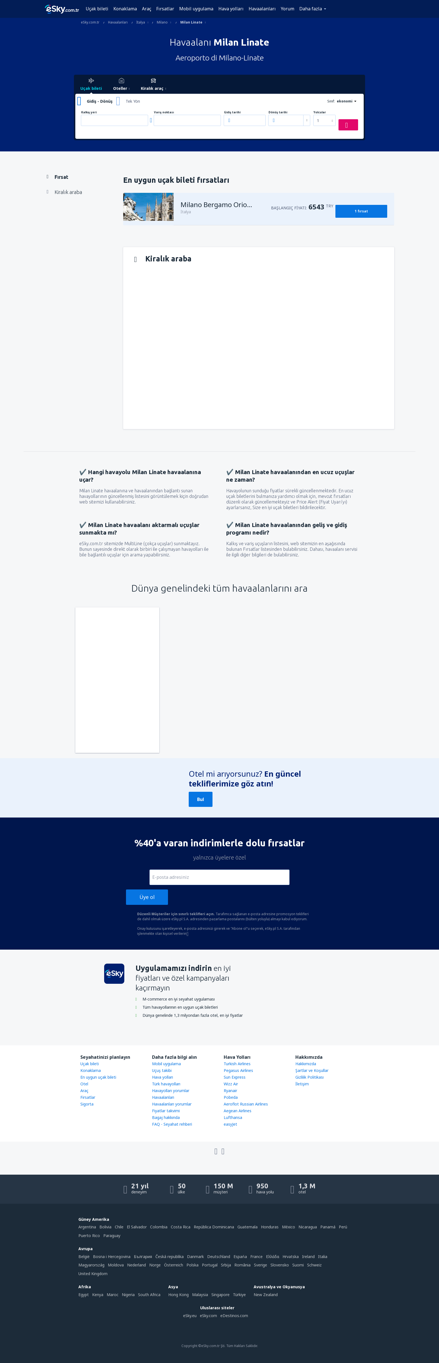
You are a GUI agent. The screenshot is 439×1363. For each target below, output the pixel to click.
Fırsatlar (165, 9)
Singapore (220, 1294)
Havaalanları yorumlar (172, 1104)
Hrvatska (290, 1256)
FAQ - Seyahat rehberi (172, 1124)
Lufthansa (233, 1117)
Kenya (97, 1294)
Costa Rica (180, 1226)
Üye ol (147, 897)
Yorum (287, 9)
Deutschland (218, 1256)
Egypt (83, 1294)
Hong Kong (178, 1294)
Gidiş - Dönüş (100, 101)
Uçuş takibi (162, 1070)
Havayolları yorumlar (170, 1090)
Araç (146, 9)
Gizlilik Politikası (309, 1077)
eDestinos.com (234, 1315)
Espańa (240, 1256)
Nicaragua (307, 1226)
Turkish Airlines (237, 1063)
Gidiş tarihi (232, 112)
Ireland (308, 1256)
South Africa (149, 1294)
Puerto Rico (89, 1235)
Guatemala (247, 1226)
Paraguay (111, 1235)
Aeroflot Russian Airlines (246, 1104)
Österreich (173, 1265)
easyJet (230, 1124)
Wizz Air (231, 1083)
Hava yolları (231, 9)
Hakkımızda (305, 1063)
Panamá (327, 1226)
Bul (200, 799)
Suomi (298, 1265)
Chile (119, 1226)
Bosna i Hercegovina (111, 1256)
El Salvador (137, 1226)
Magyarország (91, 1265)
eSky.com (208, 1315)
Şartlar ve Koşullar (311, 1070)
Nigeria (128, 1294)
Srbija (226, 1265)
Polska (192, 1265)
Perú (343, 1226)
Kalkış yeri (89, 112)
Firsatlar (87, 1097)
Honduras (270, 1226)
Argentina (87, 1226)
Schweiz (314, 1265)
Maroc (112, 1294)
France (256, 1256)
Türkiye (239, 1294)
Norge (155, 1265)
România (242, 1265)
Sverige (260, 1265)
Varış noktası (164, 112)
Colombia (158, 1226)
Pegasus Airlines (238, 1070)
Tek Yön (133, 101)
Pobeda (231, 1097)
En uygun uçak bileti (98, 1077)
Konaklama (125, 9)
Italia (322, 1256)
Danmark (195, 1256)
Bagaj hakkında (166, 1117)
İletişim (302, 1083)
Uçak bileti (97, 9)
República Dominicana (214, 1226)
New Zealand (266, 1294)
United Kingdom (93, 1273)
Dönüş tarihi (277, 112)
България (143, 1256)
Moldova (116, 1265)
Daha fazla (310, 9)
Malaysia (200, 1294)
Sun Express (235, 1077)
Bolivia (105, 1226)
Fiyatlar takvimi (166, 1110)
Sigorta (87, 1104)
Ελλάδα (272, 1256)
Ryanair (230, 1090)
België (84, 1256)
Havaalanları (262, 9)
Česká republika (169, 1256)
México (288, 1226)
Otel (84, 1083)
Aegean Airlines (237, 1110)
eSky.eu (190, 1315)
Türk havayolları (166, 1083)
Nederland (136, 1265)
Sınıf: (331, 101)
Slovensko (279, 1265)
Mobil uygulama (196, 9)
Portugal (210, 1265)
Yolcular (320, 112)
